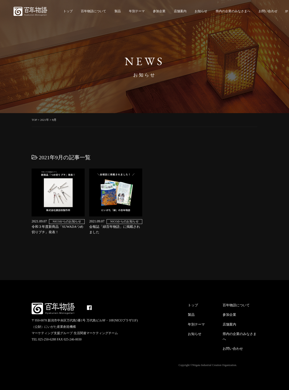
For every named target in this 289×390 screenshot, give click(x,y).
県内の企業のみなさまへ (233, 11)
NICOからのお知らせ (67, 221)
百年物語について (93, 11)
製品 (117, 11)
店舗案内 (180, 11)
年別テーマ (137, 11)
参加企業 (159, 11)
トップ (68, 11)
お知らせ (201, 11)
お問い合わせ (268, 11)
